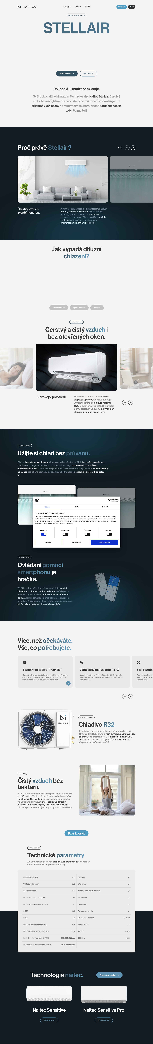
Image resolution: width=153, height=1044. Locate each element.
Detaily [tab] (76, 506)
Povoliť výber (76, 542)
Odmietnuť (48, 542)
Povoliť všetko (105, 542)
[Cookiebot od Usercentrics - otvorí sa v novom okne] (109, 500)
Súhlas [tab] (47, 507)
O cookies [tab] (105, 506)
